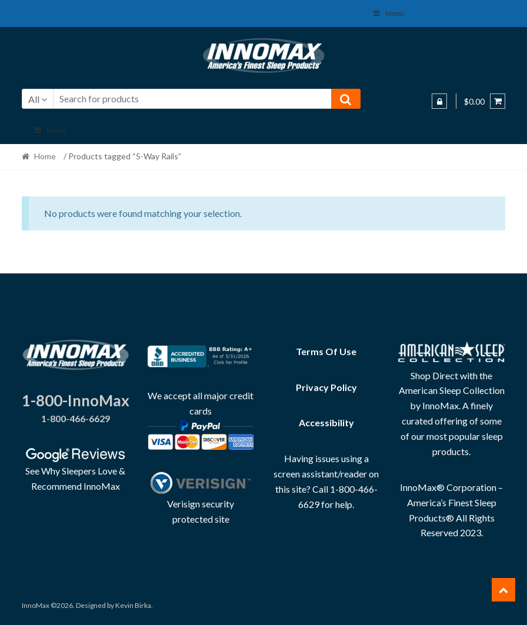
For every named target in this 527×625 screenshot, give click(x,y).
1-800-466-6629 (75, 418)
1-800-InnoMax (75, 400)
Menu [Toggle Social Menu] (388, 13)
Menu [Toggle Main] (50, 130)
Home (45, 156)
